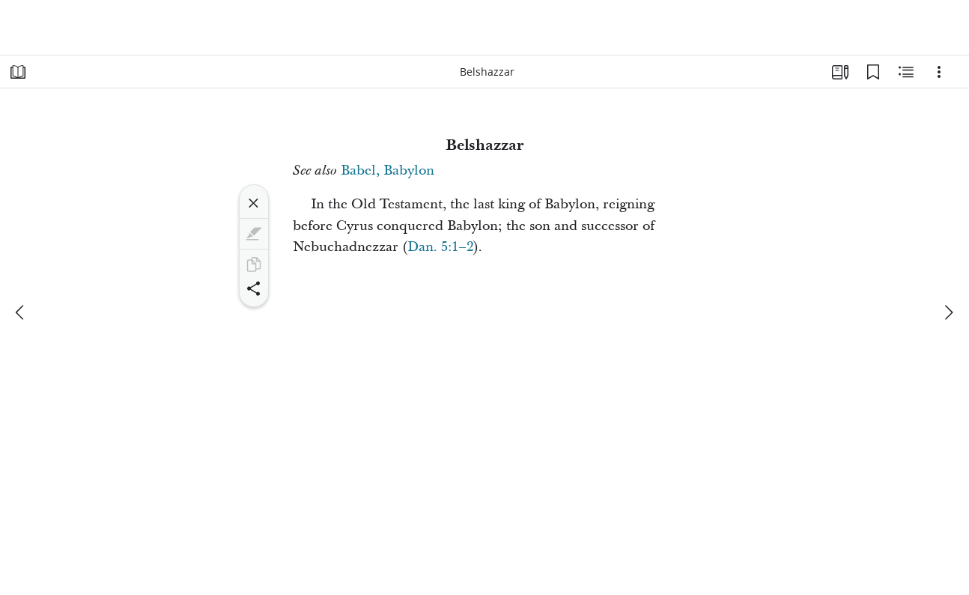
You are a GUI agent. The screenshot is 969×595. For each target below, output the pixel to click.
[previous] (21, 312)
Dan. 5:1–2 (440, 247)
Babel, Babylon (387, 170)
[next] (948, 312)
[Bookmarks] (873, 71)
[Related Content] (906, 71)
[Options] (939, 71)
